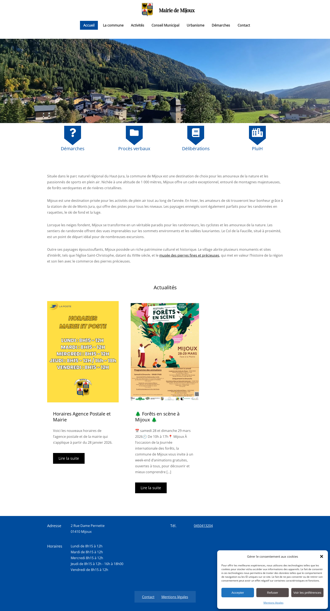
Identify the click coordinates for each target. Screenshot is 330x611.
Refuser (272, 592)
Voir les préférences (307, 592)
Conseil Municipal (165, 25)
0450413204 (203, 525)
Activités (137, 25)
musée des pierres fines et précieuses (189, 255)
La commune (113, 25)
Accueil (88, 25)
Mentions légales (273, 602)
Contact (244, 25)
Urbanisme (195, 25)
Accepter (238, 592)
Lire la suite (69, 458)
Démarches (221, 25)
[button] (321, 556)
